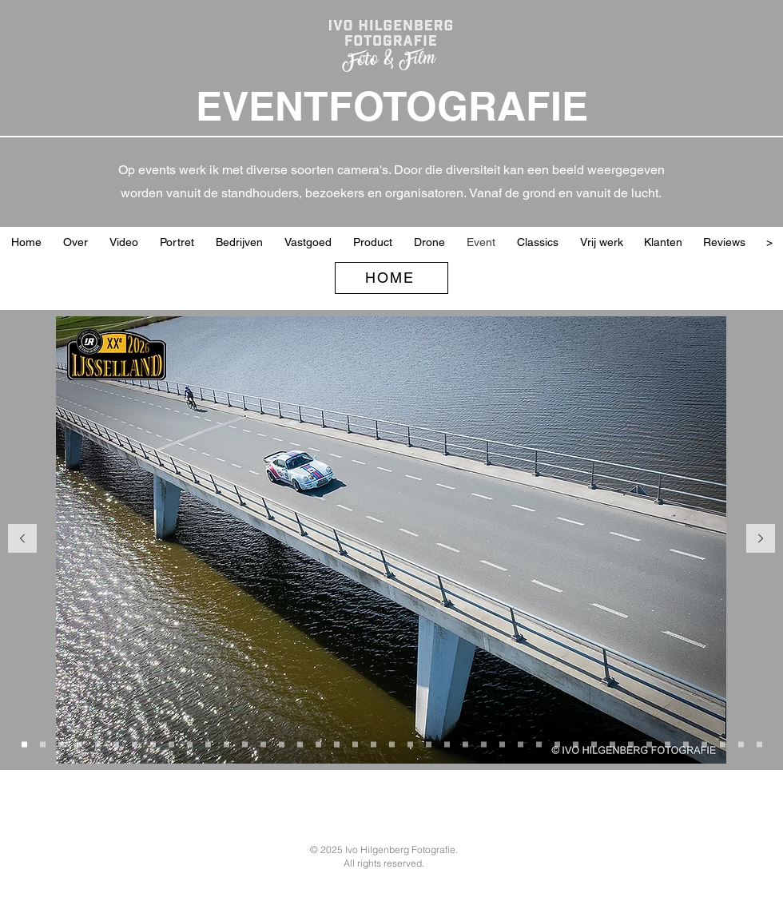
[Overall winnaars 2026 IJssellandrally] (245, 744)
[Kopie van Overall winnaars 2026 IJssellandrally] (263, 744)
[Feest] (759, 744)
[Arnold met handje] (79, 744)
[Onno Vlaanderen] (373, 744)
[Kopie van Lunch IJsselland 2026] (171, 744)
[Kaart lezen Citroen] (686, 744)
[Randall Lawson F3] (410, 744)
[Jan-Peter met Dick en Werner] (484, 744)
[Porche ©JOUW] (116, 744)
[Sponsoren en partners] (337, 744)
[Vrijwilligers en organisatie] (722, 744)
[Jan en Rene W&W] (355, 744)
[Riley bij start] (61, 744)
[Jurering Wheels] (575, 744)
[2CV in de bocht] (226, 744)
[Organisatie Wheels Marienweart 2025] (300, 744)
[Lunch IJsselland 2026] (153, 744)
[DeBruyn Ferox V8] (539, 744)
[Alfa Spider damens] (631, 744)
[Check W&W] (465, 744)
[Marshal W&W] (392, 744)
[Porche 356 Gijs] (428, 744)
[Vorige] (22, 539)
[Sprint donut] (594, 744)
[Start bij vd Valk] (43, 744)
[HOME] (391, 278)
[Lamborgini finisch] (704, 744)
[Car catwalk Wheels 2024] (612, 744)
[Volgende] (760, 539)
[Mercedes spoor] (649, 744)
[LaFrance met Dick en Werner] (520, 744)
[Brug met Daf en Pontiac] (134, 744)
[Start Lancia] (98, 744)
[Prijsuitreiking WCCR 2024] (741, 744)
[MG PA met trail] (502, 744)
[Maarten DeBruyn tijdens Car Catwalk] (557, 744)
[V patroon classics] (190, 744)
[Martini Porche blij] (667, 744)
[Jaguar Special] (208, 744)
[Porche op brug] (24, 744)
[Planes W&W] (447, 744)
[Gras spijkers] (318, 744)
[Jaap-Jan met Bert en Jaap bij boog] (281, 744)
